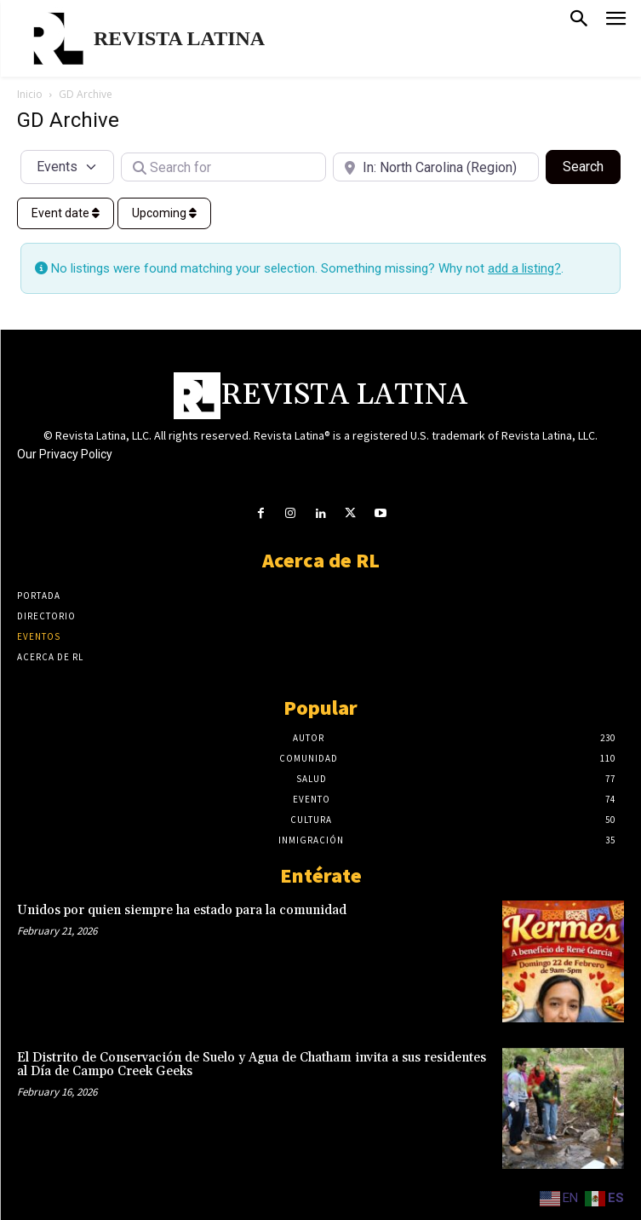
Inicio (30, 94)
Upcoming (164, 213)
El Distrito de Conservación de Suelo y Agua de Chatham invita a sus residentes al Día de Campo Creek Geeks (251, 1065)
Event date (65, 213)
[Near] (436, 166)
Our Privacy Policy (64, 454)
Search (592, 165)
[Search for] (224, 166)
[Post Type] (67, 167)
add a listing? (524, 268)
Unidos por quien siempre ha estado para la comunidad (181, 910)
